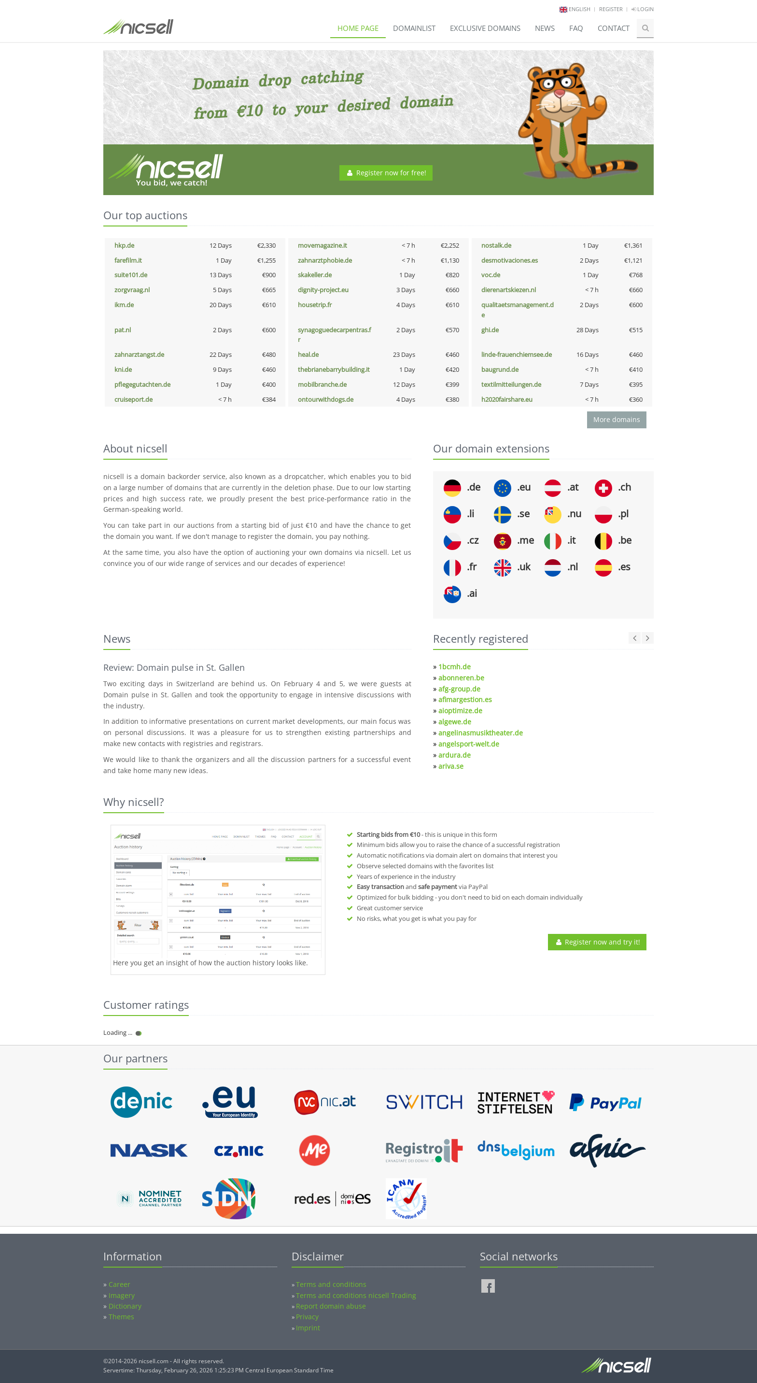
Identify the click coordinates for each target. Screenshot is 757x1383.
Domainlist (414, 28)
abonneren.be (461, 677)
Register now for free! (386, 172)
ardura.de (454, 755)
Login (642, 9)
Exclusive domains (485, 28)
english (579, 9)
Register (611, 9)
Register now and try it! (597, 941)
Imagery (122, 1295)
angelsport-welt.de (468, 743)
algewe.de (454, 721)
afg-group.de (459, 688)
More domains (616, 419)
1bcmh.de (454, 666)
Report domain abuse (331, 1306)
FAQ (576, 28)
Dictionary (125, 1306)
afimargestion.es (465, 699)
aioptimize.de (460, 710)
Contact (614, 28)
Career (119, 1284)
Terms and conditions (331, 1284)
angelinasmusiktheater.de (480, 732)
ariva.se (450, 766)
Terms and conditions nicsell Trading (356, 1295)
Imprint (308, 1327)
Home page (357, 28)
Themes (121, 1316)
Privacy (307, 1316)
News (545, 28)
